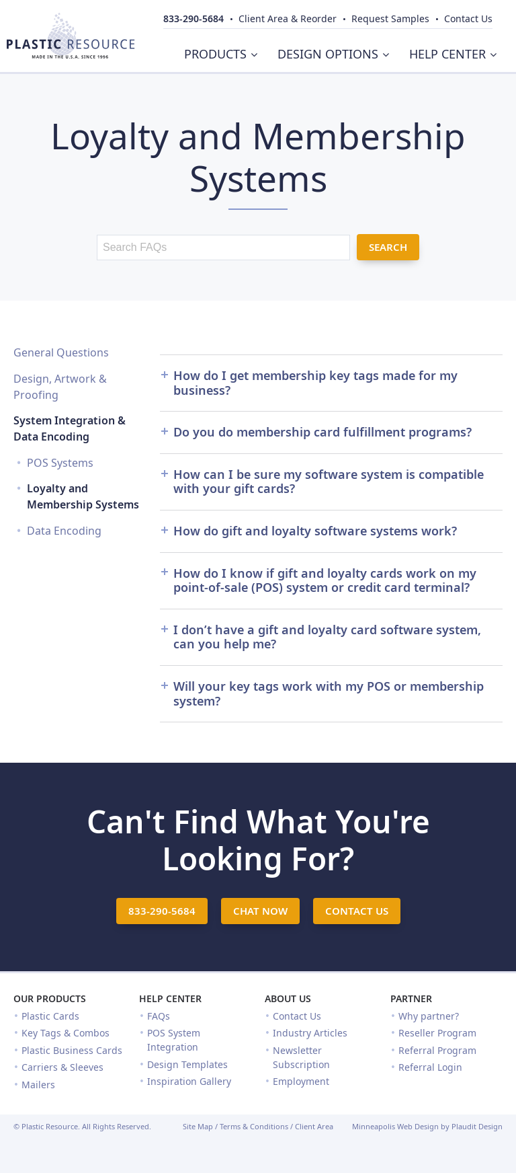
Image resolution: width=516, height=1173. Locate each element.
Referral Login (430, 1067)
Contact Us (297, 1016)
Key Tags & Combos (66, 1032)
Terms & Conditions (254, 1126)
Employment (301, 1081)
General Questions (61, 352)
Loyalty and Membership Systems (83, 496)
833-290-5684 (193, 18)
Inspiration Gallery (189, 1081)
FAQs (158, 1016)
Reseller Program (437, 1032)
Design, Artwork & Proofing (60, 386)
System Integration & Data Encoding (69, 428)
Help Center (170, 998)
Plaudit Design (477, 1126)
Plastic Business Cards (72, 1050)
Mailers (38, 1084)
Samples (390, 18)
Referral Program (437, 1050)
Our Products (49, 998)
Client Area (314, 1126)
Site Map (198, 1126)
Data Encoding (64, 530)
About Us (288, 998)
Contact (468, 18)
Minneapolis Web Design (395, 1126)
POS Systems (60, 462)
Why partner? (428, 1016)
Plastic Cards (50, 1016)
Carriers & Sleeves (62, 1067)
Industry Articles (310, 1032)
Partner (411, 998)
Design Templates (187, 1064)
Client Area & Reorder (288, 18)
